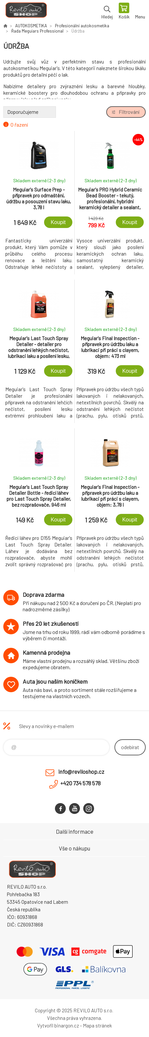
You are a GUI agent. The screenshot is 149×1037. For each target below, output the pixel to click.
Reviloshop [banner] (25, 11)
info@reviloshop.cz (81, 771)
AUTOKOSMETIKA (31, 25)
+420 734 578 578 (80, 783)
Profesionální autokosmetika (82, 25)
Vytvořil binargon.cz (58, 1025)
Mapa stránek (97, 1025)
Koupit (58, 222)
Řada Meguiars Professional (37, 31)
